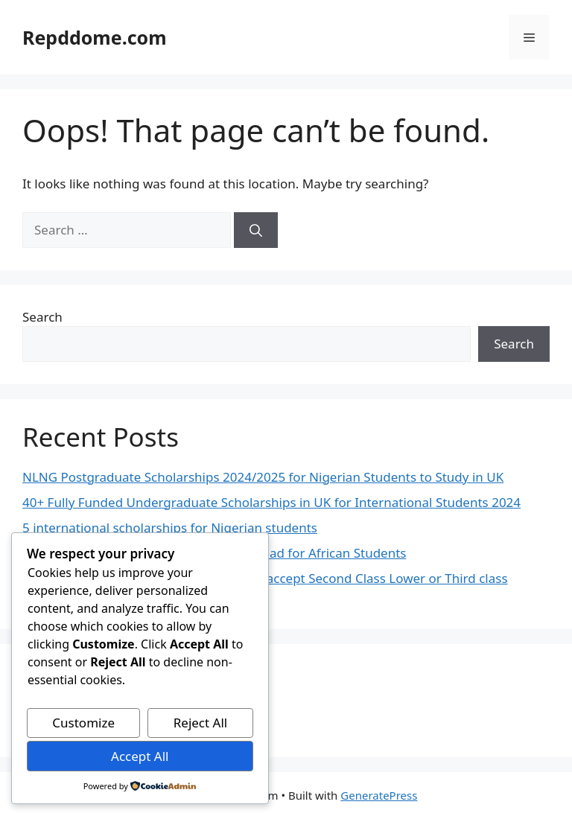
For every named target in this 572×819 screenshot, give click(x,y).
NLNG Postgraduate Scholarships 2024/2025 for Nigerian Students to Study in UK (262, 476)
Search (42, 316)
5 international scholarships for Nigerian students (169, 527)
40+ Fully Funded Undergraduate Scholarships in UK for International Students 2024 (271, 502)
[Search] (256, 230)
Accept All (139, 756)
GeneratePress (378, 795)
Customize (83, 722)
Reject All (201, 722)
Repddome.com (94, 37)
